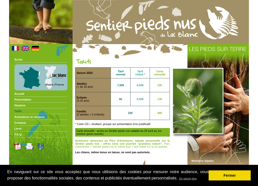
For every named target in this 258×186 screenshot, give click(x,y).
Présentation (22, 99)
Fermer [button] (229, 175)
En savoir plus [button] (188, 178)
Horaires (20, 105)
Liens (18, 128)
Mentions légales (202, 160)
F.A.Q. (18, 134)
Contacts (20, 122)
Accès (18, 59)
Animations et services (29, 116)
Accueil (19, 93)
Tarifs (18, 111)
